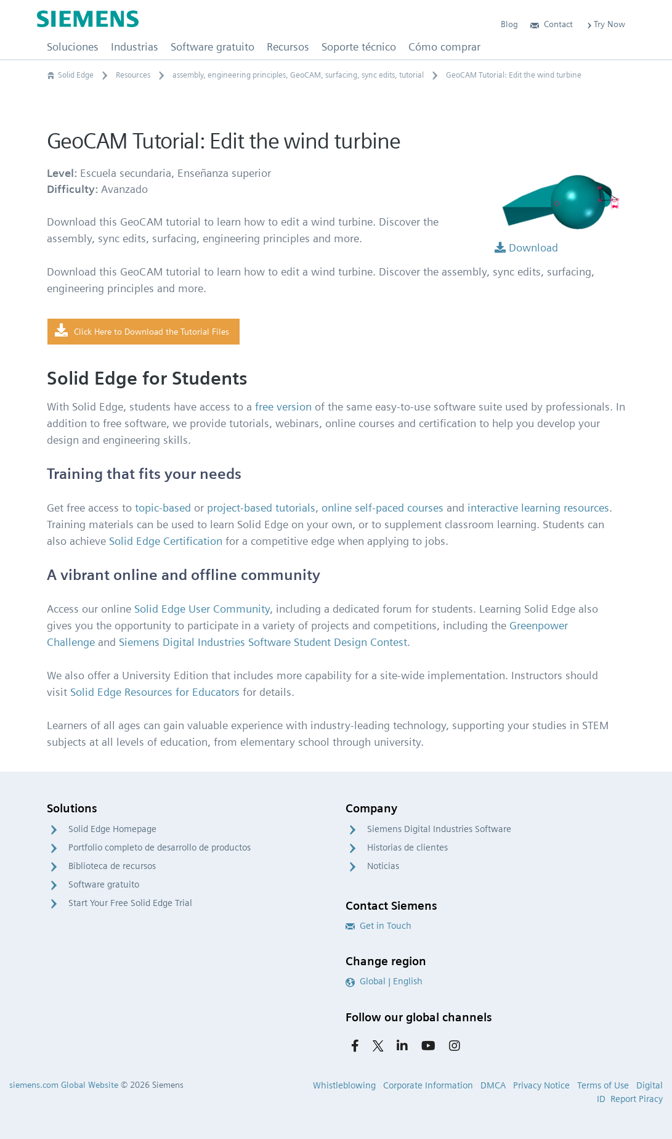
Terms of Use (603, 1085)
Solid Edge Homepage (112, 829)
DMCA (493, 1085)
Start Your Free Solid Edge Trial (130, 902)
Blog (509, 24)
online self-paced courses (382, 507)
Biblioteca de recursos (112, 866)
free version (283, 406)
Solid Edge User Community (202, 608)
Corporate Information (428, 1085)
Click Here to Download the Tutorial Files (142, 331)
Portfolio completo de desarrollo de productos (159, 847)
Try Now (605, 24)
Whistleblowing (344, 1085)
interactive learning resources (538, 507)
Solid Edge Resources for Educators (155, 691)
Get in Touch (378, 925)
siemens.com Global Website (63, 1085)
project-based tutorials (261, 507)
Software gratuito (103, 884)
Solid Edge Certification (165, 540)
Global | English (384, 981)
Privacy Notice (541, 1085)
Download (526, 247)
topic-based (163, 507)
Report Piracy (636, 1098)
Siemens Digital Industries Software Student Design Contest (263, 641)
